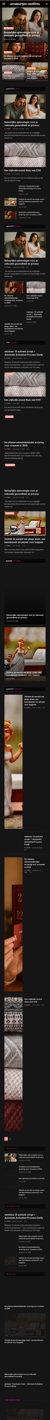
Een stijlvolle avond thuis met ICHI (11, 77)
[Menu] (3, 3)
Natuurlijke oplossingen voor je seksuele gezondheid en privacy (22, 34)
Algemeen (9, 374)
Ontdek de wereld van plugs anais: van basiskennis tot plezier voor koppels (36, 75)
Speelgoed (9, 513)
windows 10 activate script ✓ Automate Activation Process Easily (30, 188)
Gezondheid (10, 465)
